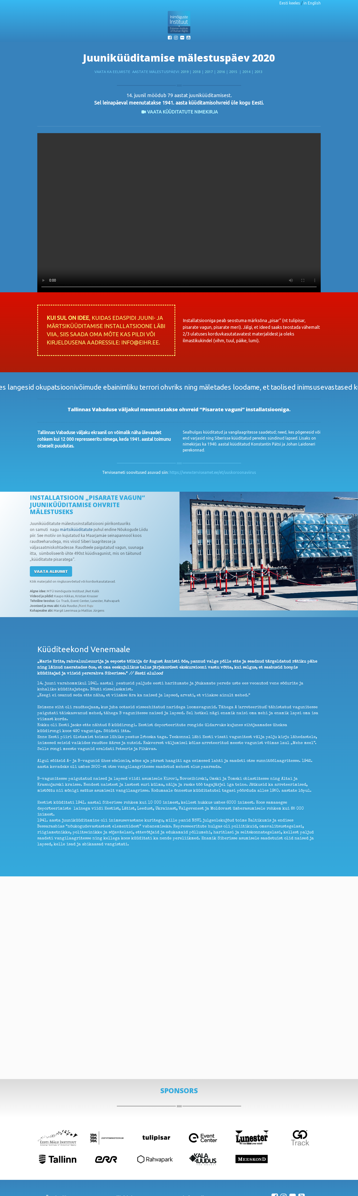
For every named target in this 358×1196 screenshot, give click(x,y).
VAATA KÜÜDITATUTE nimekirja (182, 111)
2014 (246, 72)
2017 (209, 72)
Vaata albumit (51, 571)
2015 (233, 72)
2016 (221, 72)
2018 (197, 72)
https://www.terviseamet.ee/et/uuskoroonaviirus (213, 472)
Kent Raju (86, 605)
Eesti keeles (289, 3)
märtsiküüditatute (76, 529)
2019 (185, 72)
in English (312, 3)
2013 (259, 72)
